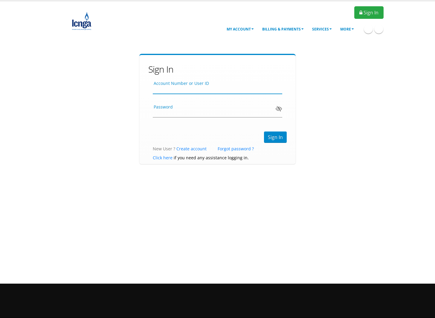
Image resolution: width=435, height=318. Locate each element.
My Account (240, 29)
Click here (163, 157)
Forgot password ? (236, 149)
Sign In (368, 12)
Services (322, 29)
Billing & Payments (283, 29)
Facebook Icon (368, 29)
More (347, 29)
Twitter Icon (378, 29)
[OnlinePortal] (82, 20)
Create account (191, 149)
